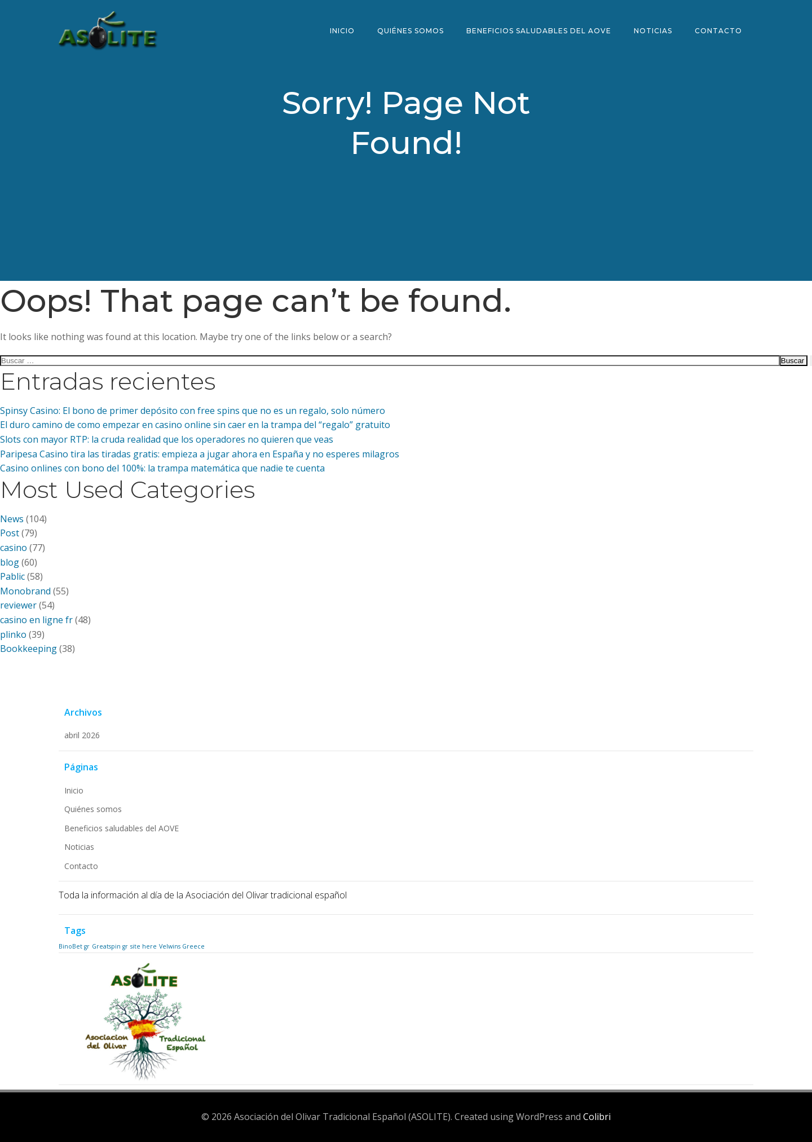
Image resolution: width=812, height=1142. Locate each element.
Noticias (653, 31)
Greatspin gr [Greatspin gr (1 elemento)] (110, 946)
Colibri (597, 1116)
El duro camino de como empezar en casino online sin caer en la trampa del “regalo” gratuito (195, 424)
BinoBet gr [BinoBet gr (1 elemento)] (74, 946)
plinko (13, 634)
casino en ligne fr (36, 620)
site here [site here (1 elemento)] (143, 946)
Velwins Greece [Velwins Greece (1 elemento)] (182, 946)
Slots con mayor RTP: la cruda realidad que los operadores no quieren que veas (166, 439)
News (12, 519)
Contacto (718, 31)
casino (13, 547)
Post (9, 533)
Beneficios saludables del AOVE (538, 31)
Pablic (12, 576)
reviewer (18, 605)
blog (9, 562)
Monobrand (25, 591)
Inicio (342, 31)
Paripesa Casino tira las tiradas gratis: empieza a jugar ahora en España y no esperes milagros (199, 454)
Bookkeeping (28, 648)
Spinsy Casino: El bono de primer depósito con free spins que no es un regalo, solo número (192, 410)
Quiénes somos (410, 31)
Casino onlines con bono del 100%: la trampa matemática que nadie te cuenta (162, 468)
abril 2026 (82, 735)
